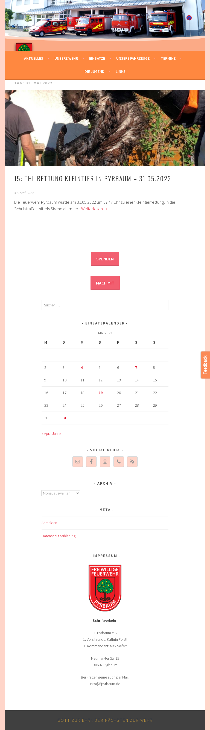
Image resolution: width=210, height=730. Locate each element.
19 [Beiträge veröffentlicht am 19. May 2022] (101, 392)
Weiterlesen (94, 208)
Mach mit (105, 283)
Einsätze (97, 58)
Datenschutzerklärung (58, 535)
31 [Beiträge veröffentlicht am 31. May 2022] (64, 417)
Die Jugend (94, 71)
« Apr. (46, 433)
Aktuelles (33, 58)
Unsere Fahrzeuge (133, 58)
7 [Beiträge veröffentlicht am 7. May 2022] (136, 367)
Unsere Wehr (66, 58)
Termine (168, 58)
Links (121, 71)
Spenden (105, 258)
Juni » (56, 433)
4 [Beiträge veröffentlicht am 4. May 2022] (82, 367)
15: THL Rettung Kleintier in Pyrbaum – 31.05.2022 (92, 178)
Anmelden (49, 522)
